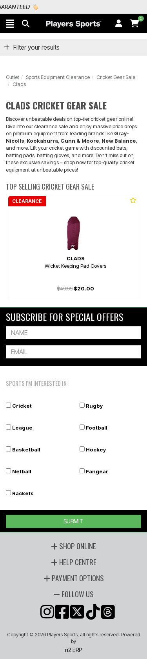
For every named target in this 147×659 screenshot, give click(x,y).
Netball (21, 471)
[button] (10, 23)
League (22, 427)
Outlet (12, 77)
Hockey (96, 449)
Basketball (26, 449)
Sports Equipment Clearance (58, 77)
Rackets (23, 493)
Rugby (94, 406)
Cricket (22, 406)
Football (96, 427)
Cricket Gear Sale (115, 77)
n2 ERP (73, 649)
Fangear (97, 471)
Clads (19, 84)
